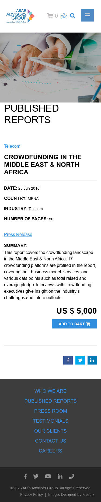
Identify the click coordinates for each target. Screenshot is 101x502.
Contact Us (50, 441)
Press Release (18, 234)
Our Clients (50, 431)
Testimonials (50, 421)
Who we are (50, 391)
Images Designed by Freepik (71, 495)
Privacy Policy (31, 495)
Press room (50, 411)
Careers (50, 451)
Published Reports (51, 401)
